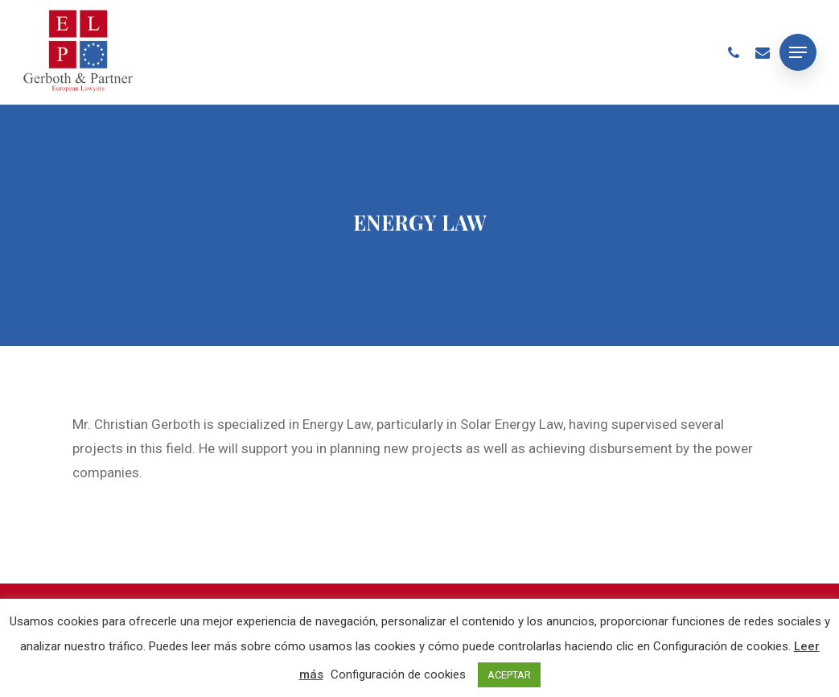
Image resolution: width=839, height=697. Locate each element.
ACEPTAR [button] (509, 675)
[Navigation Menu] (797, 52)
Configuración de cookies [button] (398, 674)
